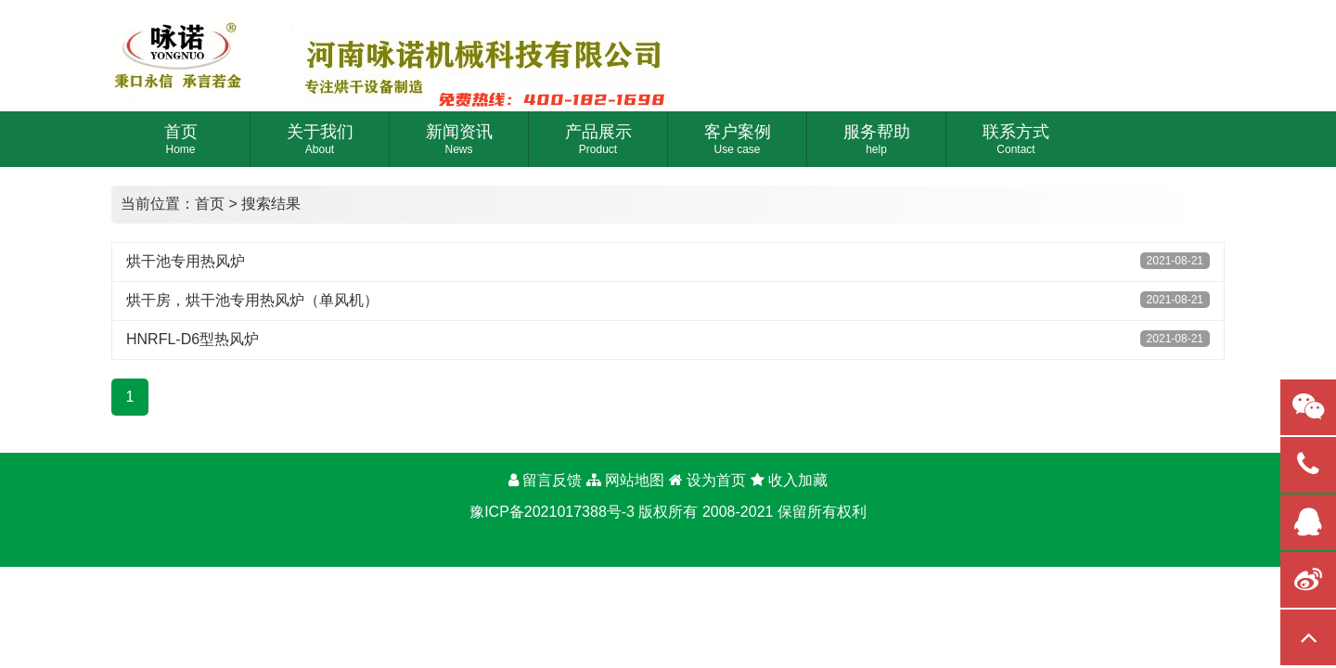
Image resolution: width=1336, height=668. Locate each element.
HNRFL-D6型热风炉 (192, 339)
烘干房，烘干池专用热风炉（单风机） (252, 300)
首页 (210, 204)
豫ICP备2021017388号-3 (552, 512)
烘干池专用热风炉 (185, 261)
